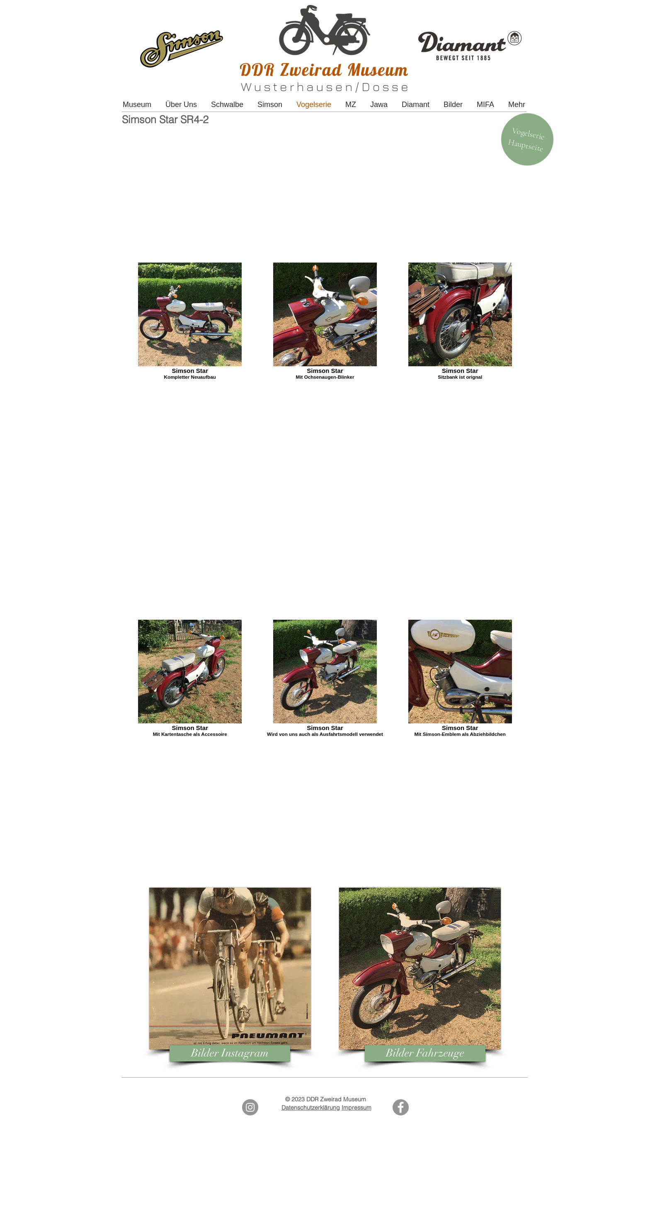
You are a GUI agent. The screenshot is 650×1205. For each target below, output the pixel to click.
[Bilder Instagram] (230, 1053)
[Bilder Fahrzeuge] (425, 1053)
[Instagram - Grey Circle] (250, 1107)
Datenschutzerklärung (310, 1107)
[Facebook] (401, 1107)
